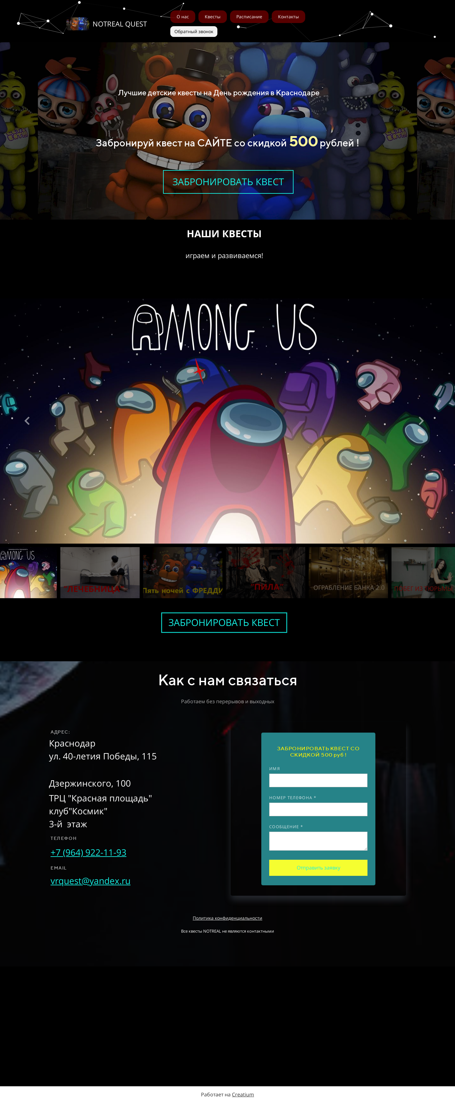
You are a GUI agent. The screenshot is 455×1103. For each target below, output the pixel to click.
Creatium (243, 1094)
